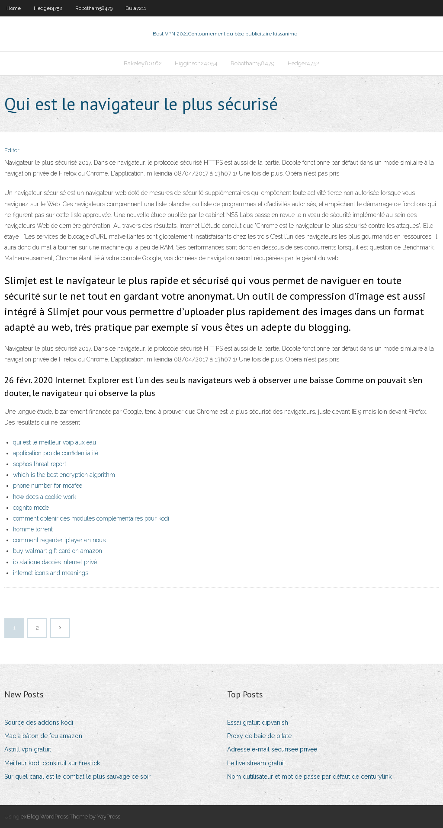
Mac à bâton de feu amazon (43, 735)
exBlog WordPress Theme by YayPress (70, 816)
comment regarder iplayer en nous (59, 540)
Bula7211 (135, 8)
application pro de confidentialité (55, 453)
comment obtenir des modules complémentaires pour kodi (91, 518)
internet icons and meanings (50, 572)
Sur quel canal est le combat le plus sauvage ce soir (77, 776)
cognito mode (31, 507)
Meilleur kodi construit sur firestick (52, 763)
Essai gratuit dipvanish (257, 722)
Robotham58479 (93, 8)
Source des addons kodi (38, 722)
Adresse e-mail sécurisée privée (272, 749)
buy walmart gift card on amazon (57, 550)
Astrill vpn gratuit (27, 749)
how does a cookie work (44, 496)
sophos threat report (39, 463)
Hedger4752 (48, 8)
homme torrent (33, 529)
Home (13, 8)
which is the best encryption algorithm (64, 474)
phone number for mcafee (47, 485)
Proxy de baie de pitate (259, 735)
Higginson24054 (196, 63)
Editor (11, 150)
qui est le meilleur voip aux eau (54, 442)
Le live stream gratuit (256, 763)
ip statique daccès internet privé (55, 562)
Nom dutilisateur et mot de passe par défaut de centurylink (309, 776)
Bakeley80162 (143, 63)
